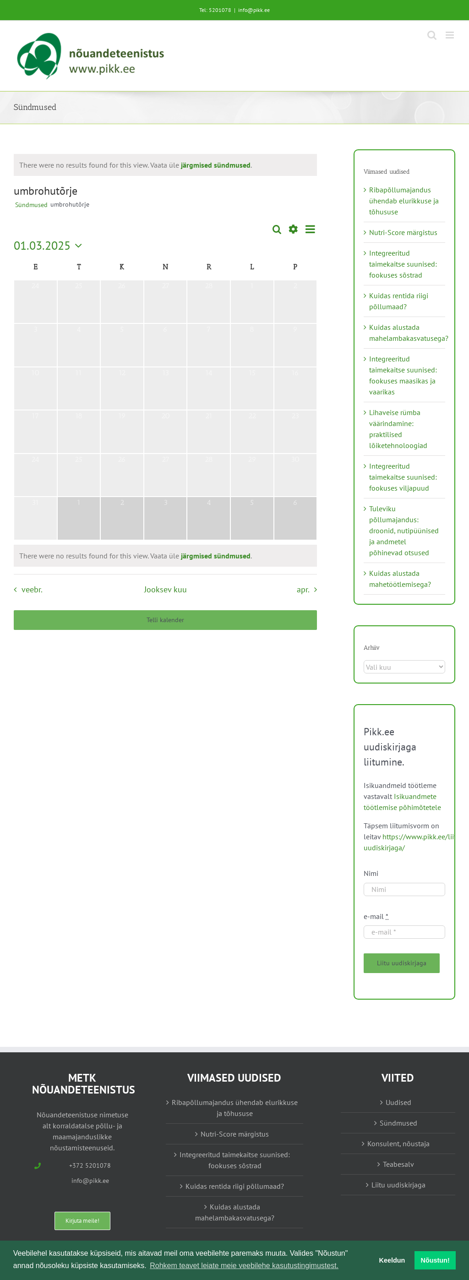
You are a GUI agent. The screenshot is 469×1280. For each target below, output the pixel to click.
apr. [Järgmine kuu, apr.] (303, 589)
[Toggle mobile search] (431, 35)
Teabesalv (398, 1164)
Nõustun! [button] (435, 1260)
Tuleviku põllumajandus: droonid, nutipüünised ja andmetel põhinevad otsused (404, 530)
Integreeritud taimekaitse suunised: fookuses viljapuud (403, 476)
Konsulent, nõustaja (398, 1143)
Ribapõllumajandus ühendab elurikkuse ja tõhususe (404, 200)
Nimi (371, 873)
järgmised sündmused (216, 165)
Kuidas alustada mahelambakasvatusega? (234, 1212)
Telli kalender (165, 620)
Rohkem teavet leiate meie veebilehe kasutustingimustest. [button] (244, 1265)
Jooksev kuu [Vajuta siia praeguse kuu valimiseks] (165, 589)
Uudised (398, 1102)
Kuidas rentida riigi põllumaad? (234, 1186)
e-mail (376, 916)
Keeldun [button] (392, 1260)
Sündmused (31, 205)
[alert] (135, 164)
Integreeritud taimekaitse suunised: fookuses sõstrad (403, 263)
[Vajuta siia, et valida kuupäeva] (50, 245)
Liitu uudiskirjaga (398, 1184)
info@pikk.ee (254, 9)
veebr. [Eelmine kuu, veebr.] (32, 589)
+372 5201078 (90, 1165)
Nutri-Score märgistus (403, 232)
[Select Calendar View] (310, 229)
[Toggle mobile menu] (450, 35)
